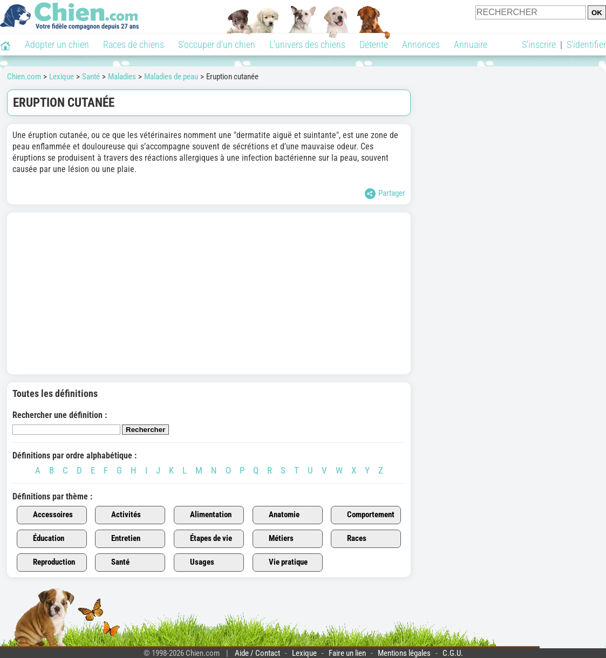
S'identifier (586, 44)
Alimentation (204, 515)
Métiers (275, 538)
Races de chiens (133, 44)
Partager (385, 193)
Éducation (42, 538)
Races (350, 538)
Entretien (119, 538)
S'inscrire (539, 44)
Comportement (364, 515)
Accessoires (47, 515)
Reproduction (48, 562)
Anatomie (277, 515)
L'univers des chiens (307, 44)
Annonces (421, 44)
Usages (196, 562)
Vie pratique (282, 562)
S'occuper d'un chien (216, 44)
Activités (120, 515)
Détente (373, 44)
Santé (114, 562)
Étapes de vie (205, 538)
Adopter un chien (57, 44)
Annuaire (470, 44)
